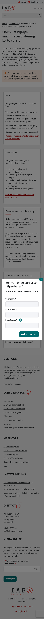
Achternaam (11, 309)
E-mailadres (13, 320)
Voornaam (10, 298)
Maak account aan (29, 334)
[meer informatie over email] (20, 320)
